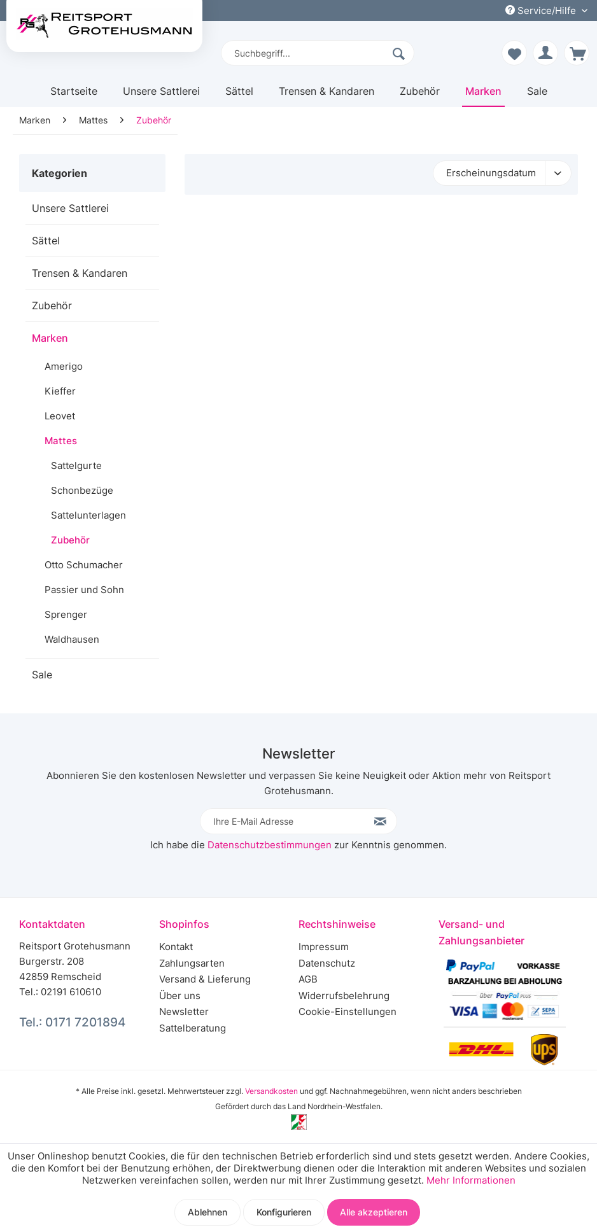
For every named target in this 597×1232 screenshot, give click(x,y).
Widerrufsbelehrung (344, 996)
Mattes (61, 441)
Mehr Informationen (471, 1180)
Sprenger (66, 614)
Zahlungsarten (192, 963)
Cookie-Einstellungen (347, 1011)
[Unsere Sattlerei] (161, 96)
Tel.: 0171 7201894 (72, 1022)
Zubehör (52, 305)
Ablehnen (207, 1212)
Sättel (46, 240)
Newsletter (184, 1011)
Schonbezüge (82, 490)
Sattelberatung (192, 1028)
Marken (50, 338)
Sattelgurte (76, 465)
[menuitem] (318, 53)
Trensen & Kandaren (79, 273)
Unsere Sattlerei (70, 208)
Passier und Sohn (84, 590)
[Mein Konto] (545, 53)
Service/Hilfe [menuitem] (542, 10)
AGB (308, 979)
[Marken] (483, 96)
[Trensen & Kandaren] (326, 96)
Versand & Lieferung (205, 979)
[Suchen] (400, 53)
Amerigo (64, 366)
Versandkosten (271, 1091)
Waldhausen (72, 639)
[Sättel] (239, 96)
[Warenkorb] (576, 53)
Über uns (179, 996)
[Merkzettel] (514, 53)
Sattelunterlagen (88, 515)
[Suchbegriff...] (318, 53)
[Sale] (537, 96)
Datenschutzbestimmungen (269, 845)
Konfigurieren (283, 1212)
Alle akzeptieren (373, 1212)
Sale (42, 674)
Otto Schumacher (84, 565)
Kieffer (60, 391)
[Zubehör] (420, 96)
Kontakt (176, 947)
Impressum (323, 947)
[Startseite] (74, 96)
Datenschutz (326, 963)
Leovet (60, 416)
